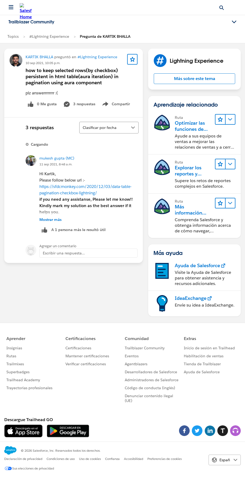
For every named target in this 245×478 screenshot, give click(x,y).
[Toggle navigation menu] (234, 22)
